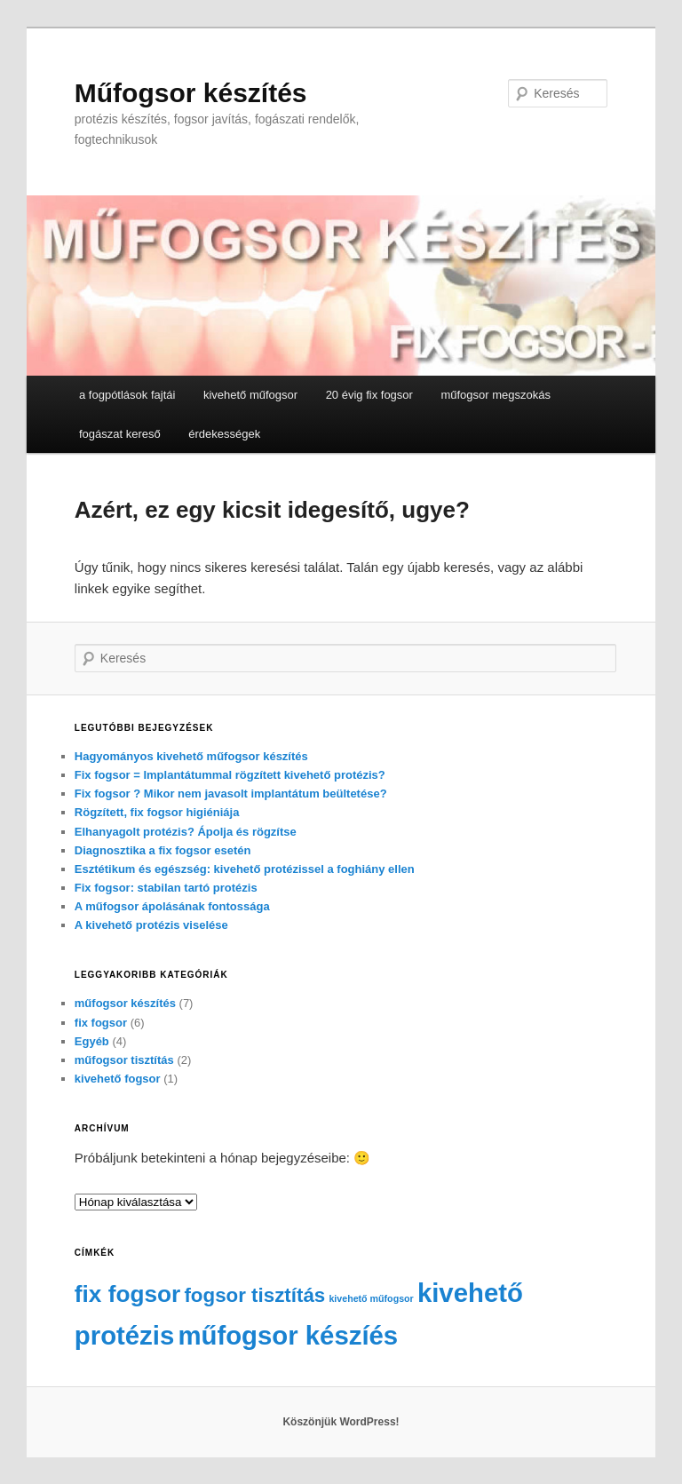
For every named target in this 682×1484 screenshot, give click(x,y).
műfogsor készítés (125, 1003)
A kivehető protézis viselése (151, 925)
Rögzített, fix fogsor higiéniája (157, 812)
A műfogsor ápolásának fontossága (172, 906)
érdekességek (224, 433)
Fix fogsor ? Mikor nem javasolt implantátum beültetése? (231, 793)
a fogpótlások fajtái (127, 394)
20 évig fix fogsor (369, 394)
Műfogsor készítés (191, 92)
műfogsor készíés (288, 1335)
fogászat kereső (120, 433)
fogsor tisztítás (254, 1295)
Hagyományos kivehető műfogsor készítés (191, 756)
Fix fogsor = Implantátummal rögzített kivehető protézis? (230, 775)
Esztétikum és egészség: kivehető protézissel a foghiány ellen (245, 869)
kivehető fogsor (118, 1078)
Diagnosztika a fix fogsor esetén (163, 850)
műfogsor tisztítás (124, 1060)
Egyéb (92, 1041)
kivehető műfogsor (250, 394)
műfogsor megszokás (495, 394)
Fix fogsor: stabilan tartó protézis (166, 887)
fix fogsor (101, 1022)
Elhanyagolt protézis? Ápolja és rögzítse (186, 831)
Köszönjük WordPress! (340, 1422)
